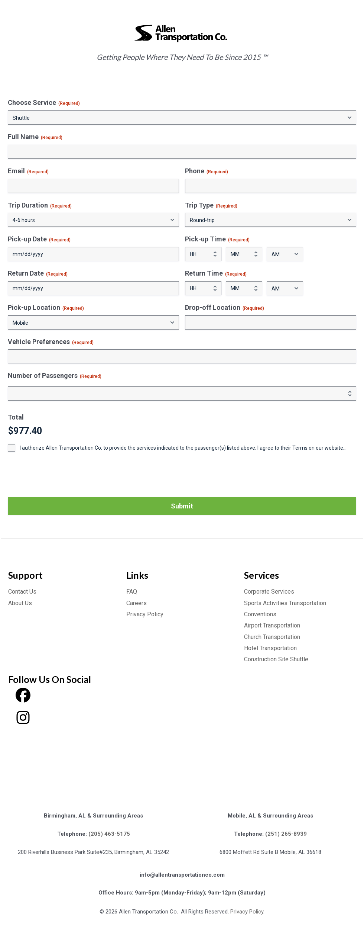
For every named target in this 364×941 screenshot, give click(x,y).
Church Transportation (272, 636)
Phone (206, 171)
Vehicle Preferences (51, 342)
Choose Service (44, 103)
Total (16, 417)
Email (28, 171)
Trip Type (211, 205)
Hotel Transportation (270, 648)
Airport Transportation (272, 625)
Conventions (260, 614)
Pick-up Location (46, 308)
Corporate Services (269, 591)
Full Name (35, 137)
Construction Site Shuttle (276, 659)
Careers (136, 603)
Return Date (38, 273)
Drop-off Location (224, 308)
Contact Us (22, 591)
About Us (20, 603)
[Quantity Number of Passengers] (182, 393)
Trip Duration (40, 205)
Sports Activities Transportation (285, 603)
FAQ (131, 591)
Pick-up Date (39, 239)
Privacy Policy (144, 614)
